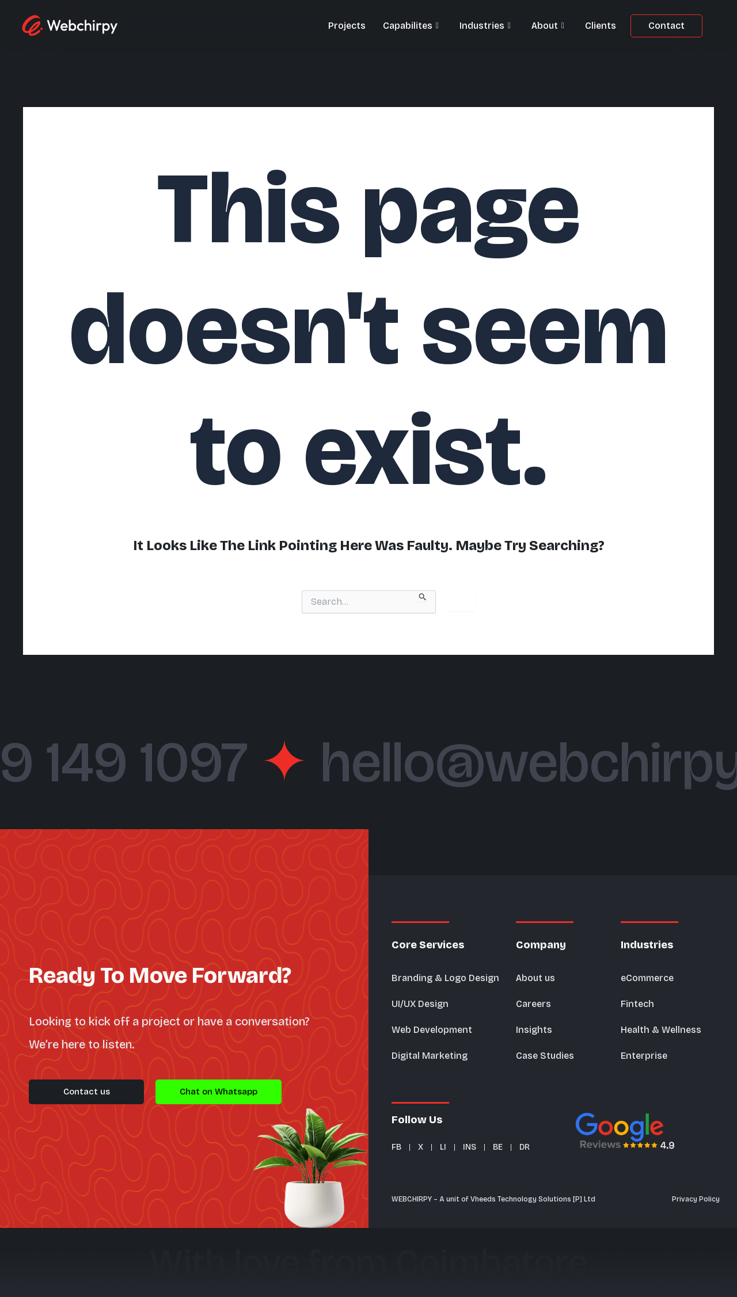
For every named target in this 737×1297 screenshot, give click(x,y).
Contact (666, 25)
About (547, 26)
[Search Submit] (423, 596)
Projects (347, 25)
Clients (600, 25)
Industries (485, 26)
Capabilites (411, 26)
